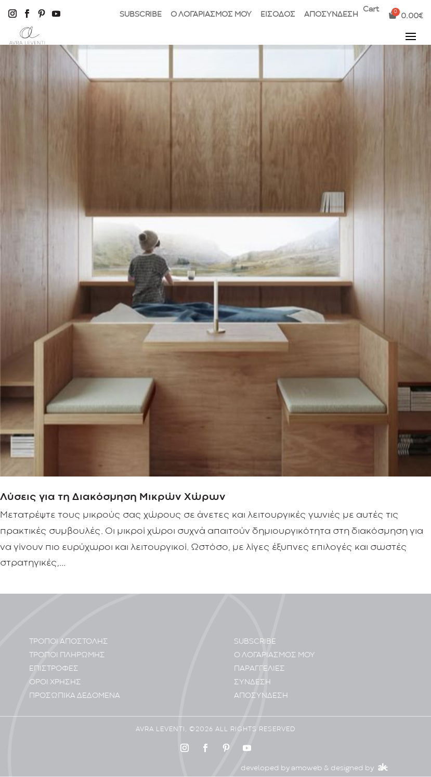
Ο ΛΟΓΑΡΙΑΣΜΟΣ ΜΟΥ (211, 14)
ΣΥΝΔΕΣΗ (252, 682)
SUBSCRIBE (141, 14)
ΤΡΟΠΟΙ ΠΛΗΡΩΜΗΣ (67, 655)
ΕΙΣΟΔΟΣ (277, 14)
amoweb (306, 768)
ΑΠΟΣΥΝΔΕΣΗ (331, 14)
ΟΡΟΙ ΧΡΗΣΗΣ (55, 682)
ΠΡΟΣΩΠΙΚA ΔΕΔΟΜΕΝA (74, 696)
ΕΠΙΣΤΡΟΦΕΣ (54, 669)
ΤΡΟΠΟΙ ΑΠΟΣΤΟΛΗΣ (68, 641)
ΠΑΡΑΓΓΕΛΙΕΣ (259, 669)
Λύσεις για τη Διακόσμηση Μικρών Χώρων (113, 497)
